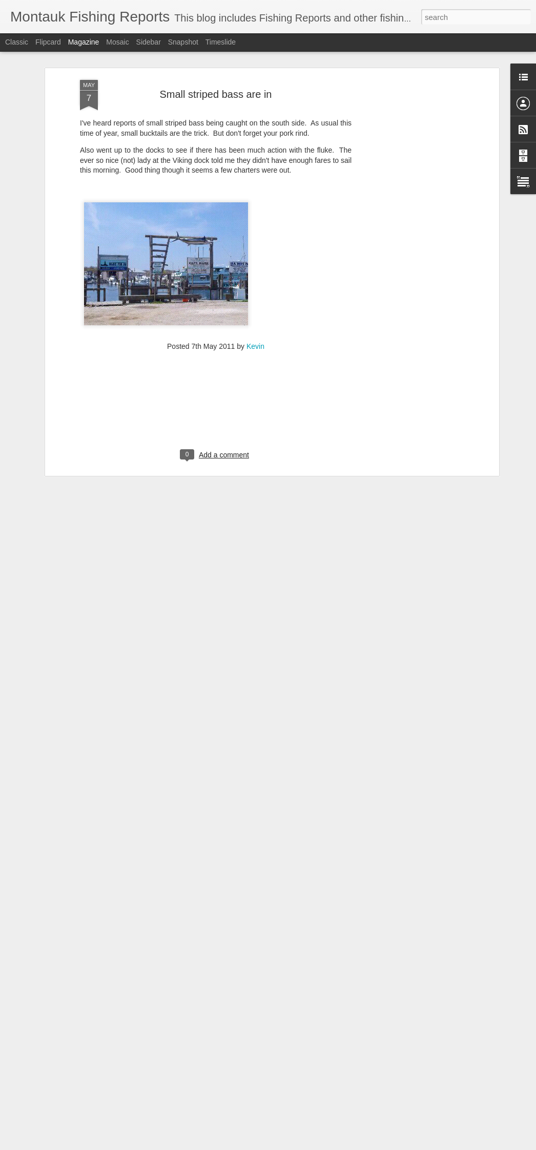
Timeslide (220, 42)
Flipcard (48, 42)
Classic (16, 42)
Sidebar (148, 42)
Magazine (83, 42)
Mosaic (117, 42)
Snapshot (183, 42)
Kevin (255, 342)
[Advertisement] (408, 236)
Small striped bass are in (216, 89)
